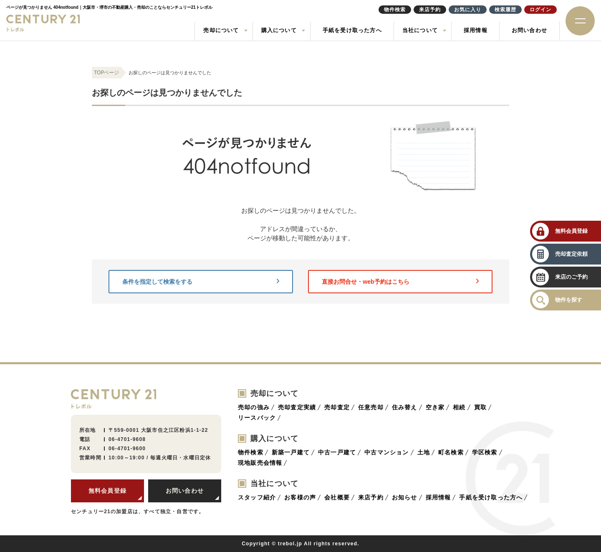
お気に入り (467, 10)
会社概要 (337, 497)
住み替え (404, 407)
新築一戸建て (291, 452)
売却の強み (254, 407)
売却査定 (337, 407)
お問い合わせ (529, 30)
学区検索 (484, 452)
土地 (423, 452)
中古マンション (386, 452)
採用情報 (475, 30)
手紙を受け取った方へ (352, 30)
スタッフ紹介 (257, 497)
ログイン (540, 10)
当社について (420, 30)
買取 (480, 407)
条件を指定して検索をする (200, 281)
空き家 (435, 407)
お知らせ (404, 497)
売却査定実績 (297, 407)
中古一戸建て (337, 452)
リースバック (257, 417)
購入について (279, 30)
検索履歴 (505, 10)
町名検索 (451, 452)
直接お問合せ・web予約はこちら (400, 281)
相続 (459, 407)
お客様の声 (300, 497)
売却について (221, 30)
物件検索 (250, 452)
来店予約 (371, 497)
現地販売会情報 (260, 462)
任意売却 (371, 407)
